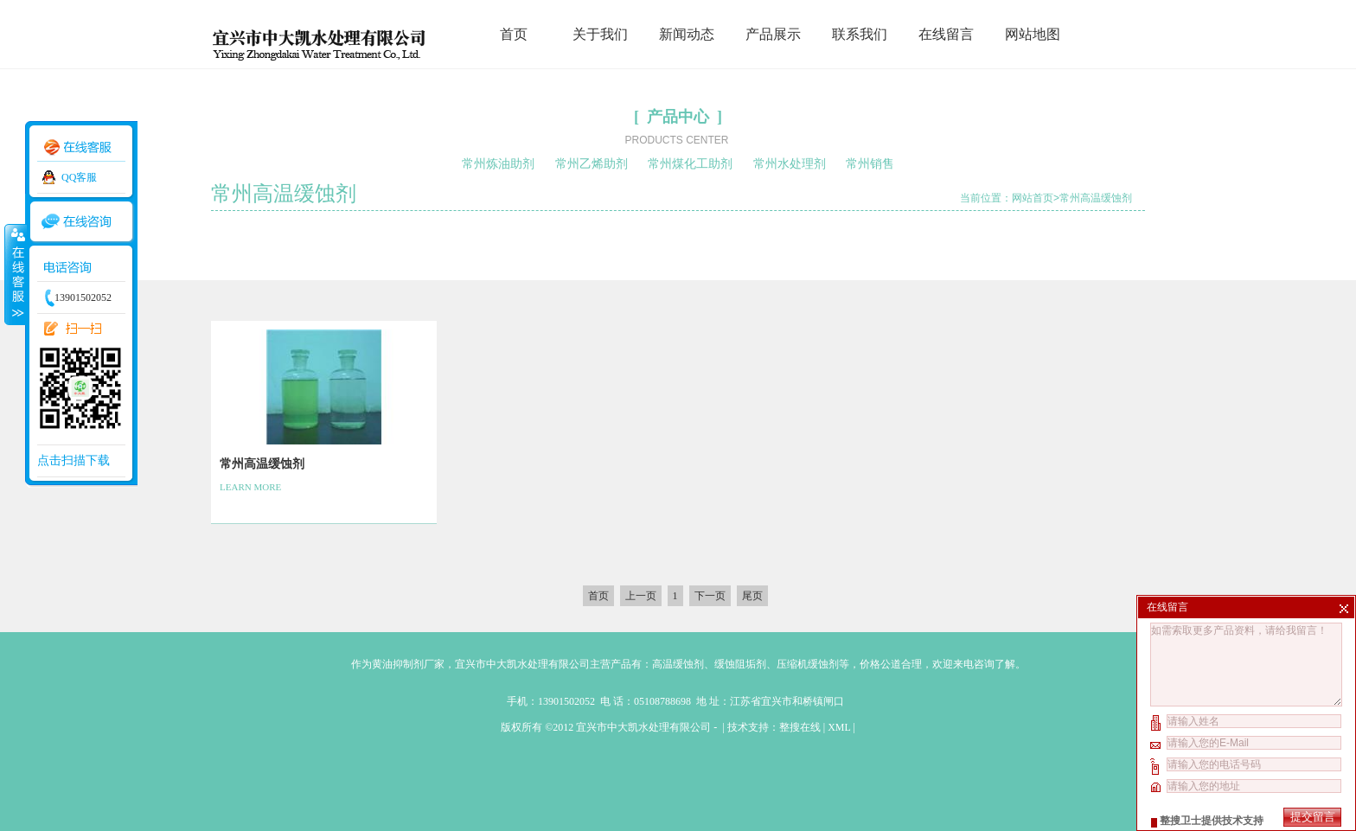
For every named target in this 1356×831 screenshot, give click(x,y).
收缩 (15, 274)
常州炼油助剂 (498, 163)
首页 (514, 34)
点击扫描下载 (73, 460)
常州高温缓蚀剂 (1095, 198)
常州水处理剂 (789, 163)
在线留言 (946, 34)
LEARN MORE (250, 487)
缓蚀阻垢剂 (740, 664)
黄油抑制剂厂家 (408, 664)
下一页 (710, 596)
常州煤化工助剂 (690, 163)
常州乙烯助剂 (591, 163)
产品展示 (773, 34)
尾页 (752, 596)
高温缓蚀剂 (678, 664)
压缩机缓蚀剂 (808, 664)
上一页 (640, 596)
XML (839, 727)
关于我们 (600, 34)
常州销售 (870, 163)
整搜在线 (800, 727)
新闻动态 (686, 34)
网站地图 (1032, 34)
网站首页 (1032, 198)
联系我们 (859, 34)
